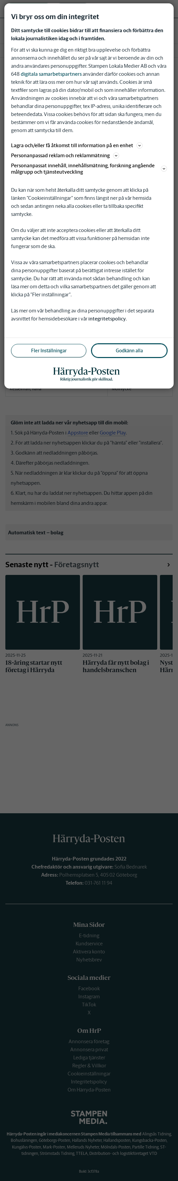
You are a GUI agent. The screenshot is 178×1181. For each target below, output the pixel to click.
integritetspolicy (107, 318)
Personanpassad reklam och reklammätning (65, 155)
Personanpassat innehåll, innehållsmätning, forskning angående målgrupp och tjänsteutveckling (89, 168)
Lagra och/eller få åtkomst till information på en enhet (77, 145)
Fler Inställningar (49, 351)
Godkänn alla (129, 351)
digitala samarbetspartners (51, 74)
